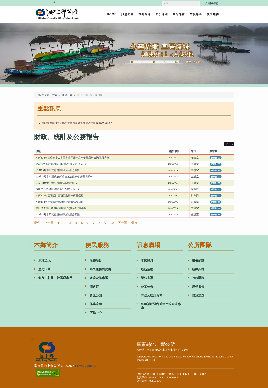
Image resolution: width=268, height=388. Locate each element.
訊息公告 (127, 14)
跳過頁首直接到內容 (40, 1)
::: (54, 1)
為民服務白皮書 (100, 269)
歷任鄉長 (198, 286)
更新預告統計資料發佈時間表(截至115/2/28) (61, 208)
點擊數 (213, 151)
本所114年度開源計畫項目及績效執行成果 (59, 201)
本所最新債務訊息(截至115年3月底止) (57, 189)
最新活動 (147, 269)
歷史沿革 (44, 269)
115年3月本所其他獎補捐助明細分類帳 (58, 170)
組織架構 (198, 269)
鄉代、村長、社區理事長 (55, 278)
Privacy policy (85, 366)
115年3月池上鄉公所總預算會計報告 (56, 182)
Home (112, 14)
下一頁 (122, 223)
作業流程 (96, 304)
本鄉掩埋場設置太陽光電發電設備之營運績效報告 (70, 123)
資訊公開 (96, 295)
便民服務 (213, 14)
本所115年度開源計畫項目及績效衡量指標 (59, 195)
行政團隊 (198, 278)
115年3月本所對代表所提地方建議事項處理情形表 (64, 176)
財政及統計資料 (151, 295)
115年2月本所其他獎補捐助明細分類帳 (58, 214)
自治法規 (198, 295)
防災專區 (196, 14)
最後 (134, 223)
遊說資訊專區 (99, 278)
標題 (38, 151)
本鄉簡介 (144, 14)
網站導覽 (213, 3)
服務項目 (96, 260)
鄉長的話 (198, 260)
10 (112, 223)
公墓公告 (147, 286)
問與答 (94, 286)
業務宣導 (147, 278)
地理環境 (44, 260)
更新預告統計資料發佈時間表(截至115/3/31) (61, 163)
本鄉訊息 (147, 260)
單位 (193, 151)
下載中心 (96, 312)
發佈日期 (173, 151)
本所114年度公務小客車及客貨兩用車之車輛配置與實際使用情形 (72, 157)
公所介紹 (162, 14)
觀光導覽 (179, 14)
